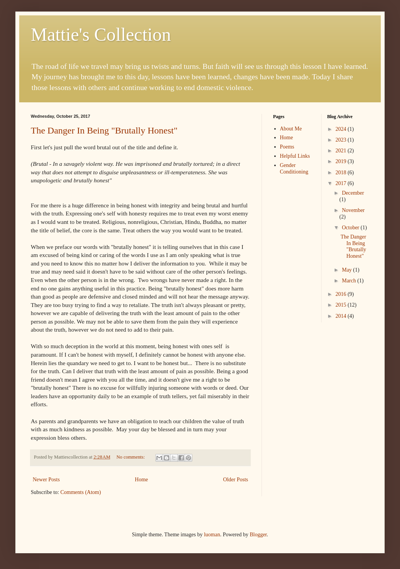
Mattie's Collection (101, 34)
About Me (291, 129)
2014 (341, 316)
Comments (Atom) (80, 492)
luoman (212, 534)
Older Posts (235, 479)
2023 (341, 140)
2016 (341, 294)
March (349, 281)
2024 (341, 129)
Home (141, 479)
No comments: (131, 457)
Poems (287, 147)
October (351, 227)
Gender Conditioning (294, 168)
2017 (341, 183)
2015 (341, 305)
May (347, 270)
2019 (341, 161)
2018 (341, 172)
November (353, 210)
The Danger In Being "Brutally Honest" (104, 130)
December (353, 193)
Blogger (258, 534)
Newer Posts (46, 479)
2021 (341, 151)
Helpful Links (295, 156)
